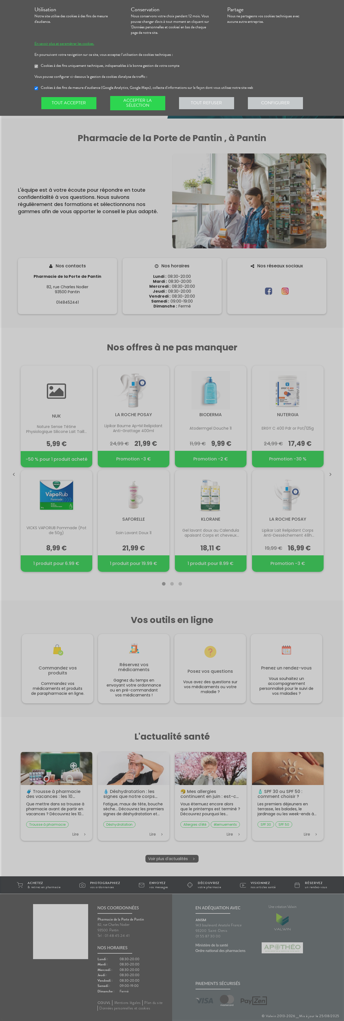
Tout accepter (69, 103)
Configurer (275, 103)
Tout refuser (206, 103)
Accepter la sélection (137, 103)
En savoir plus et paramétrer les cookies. (64, 43)
